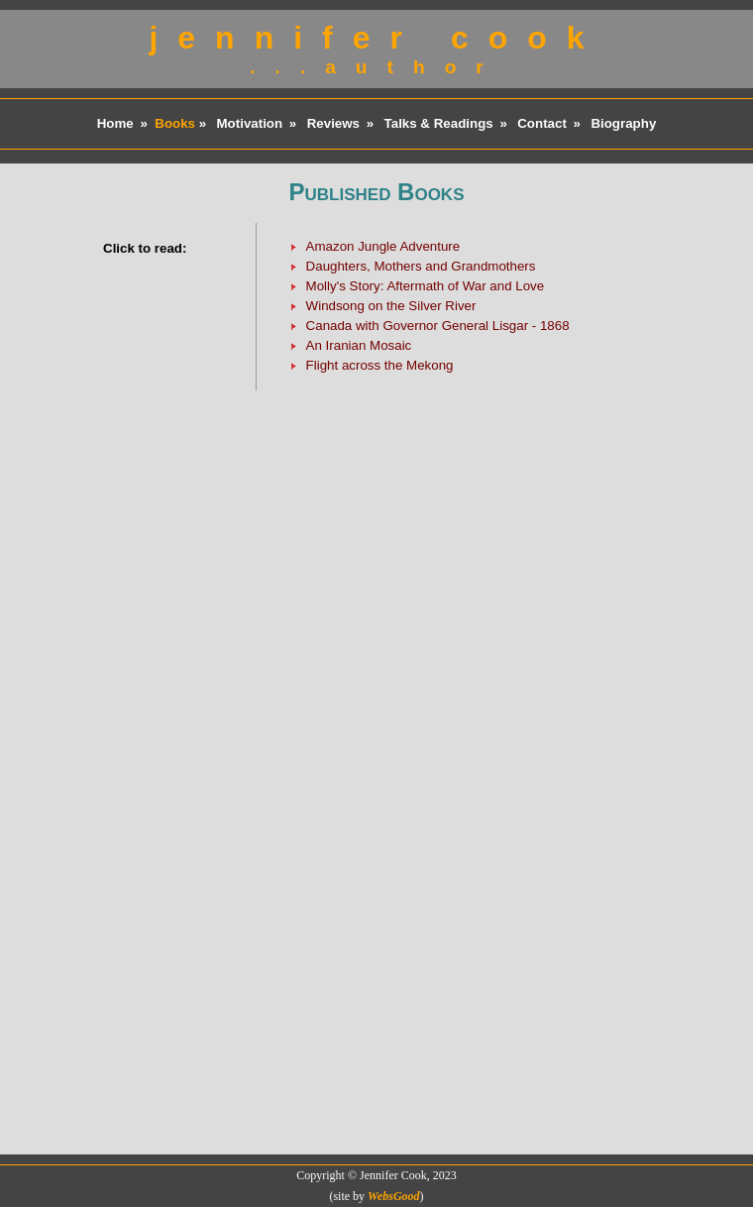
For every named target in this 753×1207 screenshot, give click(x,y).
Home (115, 123)
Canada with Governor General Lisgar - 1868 (438, 325)
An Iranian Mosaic (359, 345)
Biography (623, 123)
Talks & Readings (438, 123)
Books (175, 123)
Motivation (250, 123)
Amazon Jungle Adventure (383, 246)
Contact (542, 123)
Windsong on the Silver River (391, 305)
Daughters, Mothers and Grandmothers (421, 266)
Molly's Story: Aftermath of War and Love (425, 285)
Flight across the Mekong (380, 365)
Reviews (333, 123)
